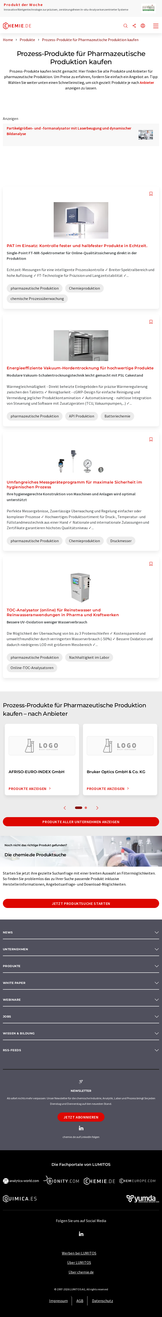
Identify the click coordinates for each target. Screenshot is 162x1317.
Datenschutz (102, 1300)
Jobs (7, 1016)
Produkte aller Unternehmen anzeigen (80, 821)
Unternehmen (15, 949)
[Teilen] (134, 26)
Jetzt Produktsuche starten (81, 903)
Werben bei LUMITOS (79, 1253)
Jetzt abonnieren (81, 1117)
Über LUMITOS (79, 1262)
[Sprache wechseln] (142, 26)
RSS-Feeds (12, 1050)
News (8, 932)
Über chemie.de (81, 1272)
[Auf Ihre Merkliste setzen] (151, 193)
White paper (14, 983)
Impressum (58, 1300)
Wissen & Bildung (19, 1033)
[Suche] (125, 26)
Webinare (12, 999)
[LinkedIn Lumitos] (81, 1234)
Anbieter (147, 82)
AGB (79, 1300)
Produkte (12, 966)
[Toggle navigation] (156, 26)
